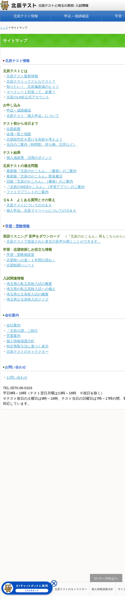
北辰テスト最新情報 (22, 76)
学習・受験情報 (16, 226)
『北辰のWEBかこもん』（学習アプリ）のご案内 (45, 187)
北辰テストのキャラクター (27, 352)
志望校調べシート (20, 265)
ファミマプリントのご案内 (27, 192)
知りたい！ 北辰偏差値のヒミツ (32, 87)
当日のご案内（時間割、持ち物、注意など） (41, 144)
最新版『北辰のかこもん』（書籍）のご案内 (41, 171)
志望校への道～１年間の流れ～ (30, 260)
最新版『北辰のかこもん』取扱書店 (34, 176)
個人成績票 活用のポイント (29, 158)
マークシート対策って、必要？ (30, 92)
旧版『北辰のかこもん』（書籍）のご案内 (39, 181)
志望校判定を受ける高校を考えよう (34, 139)
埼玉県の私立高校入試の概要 (29, 284)
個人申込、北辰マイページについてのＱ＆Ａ (41, 210)
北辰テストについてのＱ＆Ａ (29, 205)
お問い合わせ (16, 377)
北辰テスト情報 (25, 16)
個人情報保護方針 (20, 341)
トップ (4, 27)
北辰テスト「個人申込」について (32, 116)
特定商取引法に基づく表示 (27, 346)
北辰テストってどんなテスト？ (30, 81)
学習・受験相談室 (20, 255)
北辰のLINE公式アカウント (27, 97)
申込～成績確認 (76, 16)
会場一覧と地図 (18, 134)
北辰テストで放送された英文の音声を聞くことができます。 (53, 241)
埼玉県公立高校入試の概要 (27, 294)
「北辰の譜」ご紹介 (22, 331)
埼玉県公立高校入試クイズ (27, 299)
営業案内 (13, 336)
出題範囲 (13, 129)
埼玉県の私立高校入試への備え (30, 289)
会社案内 (13, 325)
